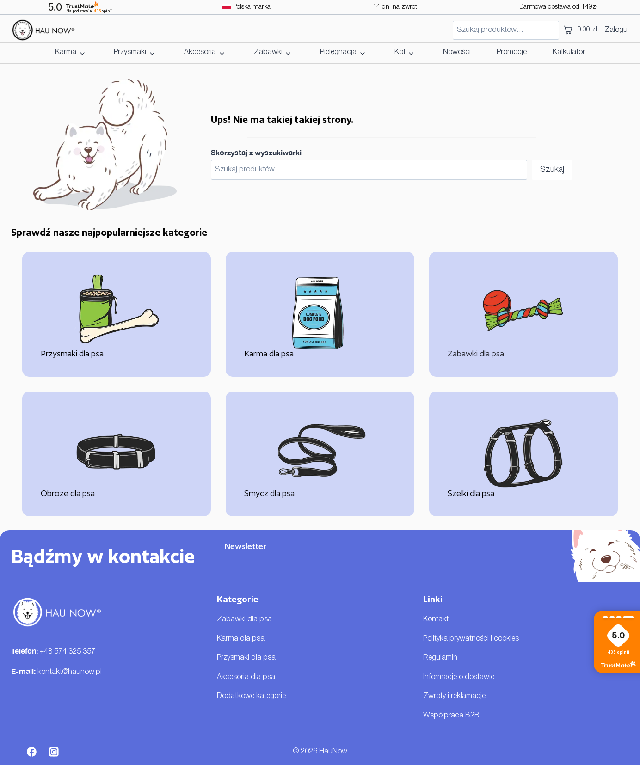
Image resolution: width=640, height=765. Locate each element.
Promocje (512, 52)
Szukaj (552, 169)
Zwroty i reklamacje (454, 696)
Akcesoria (200, 52)
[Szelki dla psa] (523, 454)
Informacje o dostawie (458, 677)
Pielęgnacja (338, 52)
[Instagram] (54, 752)
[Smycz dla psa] (320, 454)
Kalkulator (569, 52)
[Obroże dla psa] (116, 454)
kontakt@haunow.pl (69, 672)
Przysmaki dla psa (246, 658)
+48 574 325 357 (67, 652)
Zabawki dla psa (244, 619)
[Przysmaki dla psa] (116, 314)
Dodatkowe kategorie (251, 696)
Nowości (457, 52)
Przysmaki (130, 52)
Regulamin (440, 658)
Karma (65, 52)
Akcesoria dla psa (246, 677)
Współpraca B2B (451, 715)
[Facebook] (32, 752)
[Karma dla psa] (320, 314)
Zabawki (268, 52)
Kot (400, 52)
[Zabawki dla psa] (523, 314)
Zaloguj (616, 30)
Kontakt (436, 619)
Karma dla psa (241, 639)
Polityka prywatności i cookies (471, 639)
